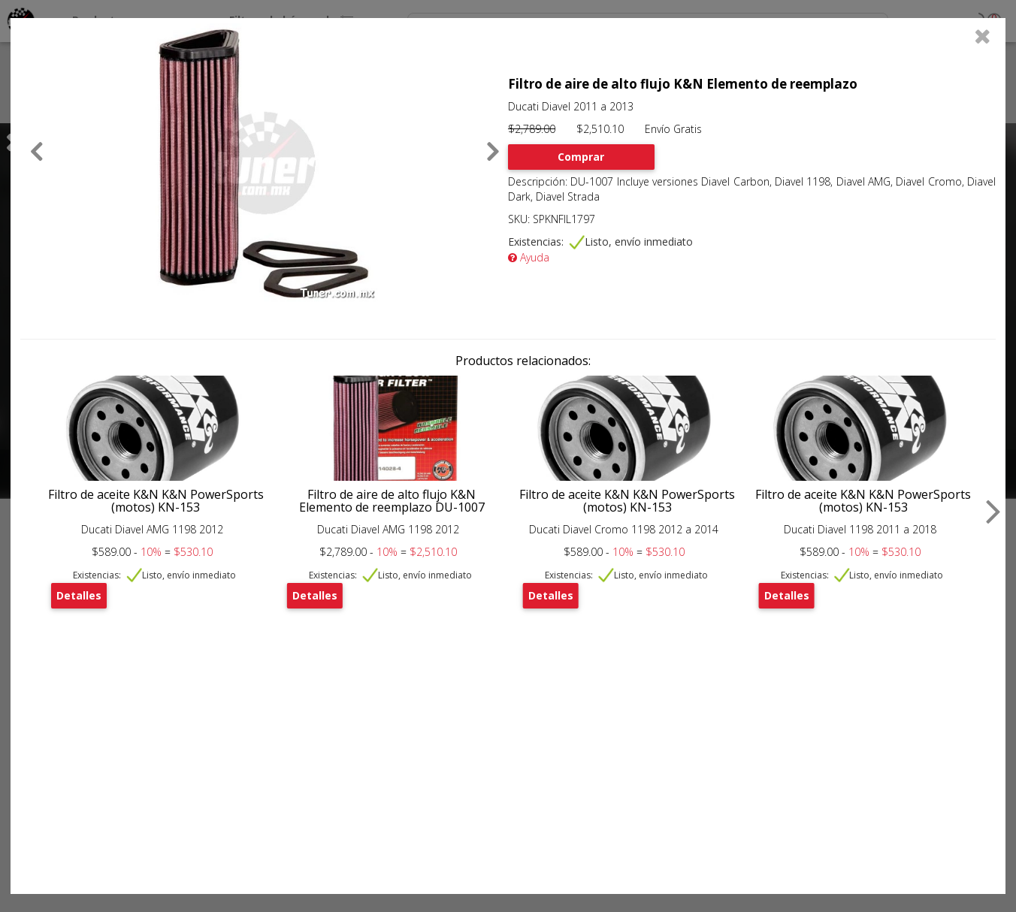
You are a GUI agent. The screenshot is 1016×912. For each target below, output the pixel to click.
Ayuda (528, 257)
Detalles (78, 595)
